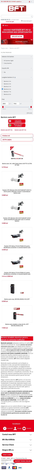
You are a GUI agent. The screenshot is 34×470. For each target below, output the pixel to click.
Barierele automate (6, 343)
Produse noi (17, 136)
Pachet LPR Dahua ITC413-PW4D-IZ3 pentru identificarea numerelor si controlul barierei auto (17, 246)
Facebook (8, 428)
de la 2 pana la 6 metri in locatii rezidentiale (20, 350)
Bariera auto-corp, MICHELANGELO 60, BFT (17, 299)
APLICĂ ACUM (17, 36)
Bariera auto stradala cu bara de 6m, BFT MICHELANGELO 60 (17, 325)
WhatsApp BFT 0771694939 (15, 125)
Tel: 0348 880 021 (6, 1)
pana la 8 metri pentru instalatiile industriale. (14, 353)
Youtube (26, 428)
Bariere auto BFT (14, 48)
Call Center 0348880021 (15, 121)
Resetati (30, 113)
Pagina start (4, 48)
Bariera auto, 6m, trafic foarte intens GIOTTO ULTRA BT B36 (17, 164)
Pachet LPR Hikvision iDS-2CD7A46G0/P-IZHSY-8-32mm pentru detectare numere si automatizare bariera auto (16, 191)
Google (17, 428)
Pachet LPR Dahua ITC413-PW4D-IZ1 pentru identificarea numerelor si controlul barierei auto (17, 273)
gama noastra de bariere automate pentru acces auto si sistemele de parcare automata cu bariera (17, 392)
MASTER (3, 462)
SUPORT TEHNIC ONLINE (23, 461)
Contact (13, 1)
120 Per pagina (17, 139)
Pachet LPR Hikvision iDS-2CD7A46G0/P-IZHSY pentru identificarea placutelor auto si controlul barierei (17, 219)
